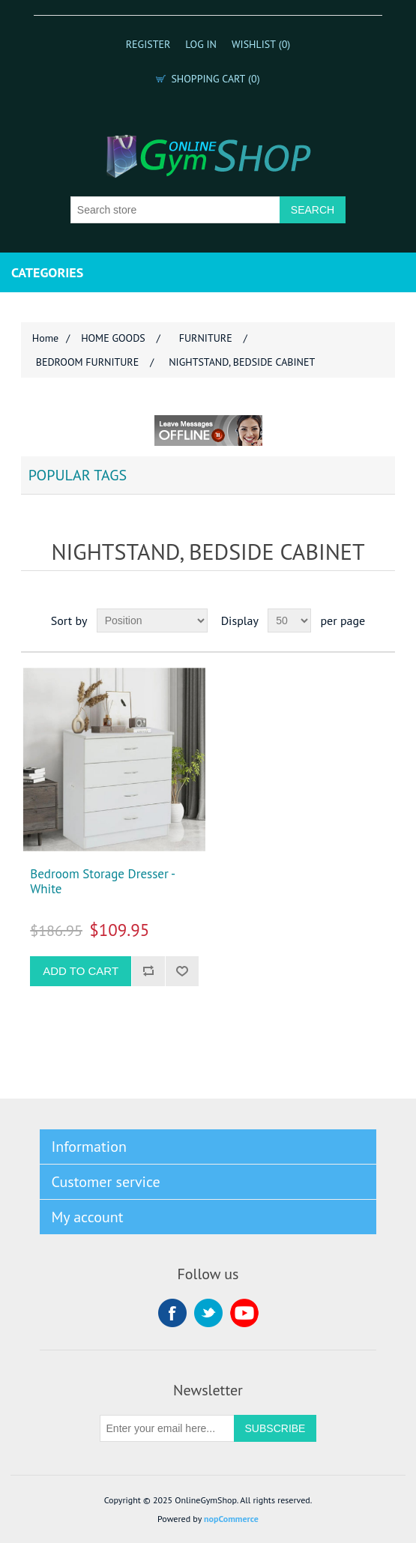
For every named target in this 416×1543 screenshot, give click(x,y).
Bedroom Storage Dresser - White (102, 881)
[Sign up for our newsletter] (167, 1428)
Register (148, 44)
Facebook (172, 1313)
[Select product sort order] (152, 620)
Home (45, 338)
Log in (201, 44)
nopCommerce (231, 1518)
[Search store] (175, 209)
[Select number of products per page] (289, 620)
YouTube (244, 1313)
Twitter (208, 1313)
